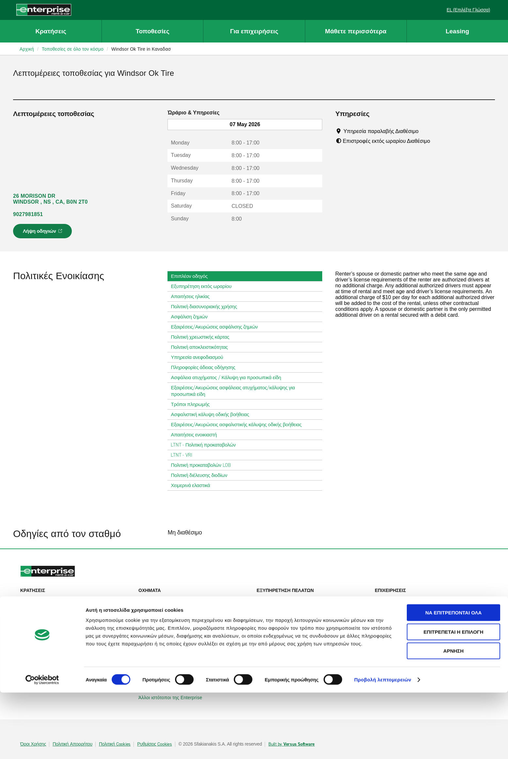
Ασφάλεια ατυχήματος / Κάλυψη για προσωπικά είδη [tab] (228, 377)
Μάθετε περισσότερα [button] (356, 31)
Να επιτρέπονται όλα (453, 679)
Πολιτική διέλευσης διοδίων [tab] (201, 475)
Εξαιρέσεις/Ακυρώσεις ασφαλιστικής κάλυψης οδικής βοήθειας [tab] (239, 424)
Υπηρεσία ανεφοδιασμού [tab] (199, 357)
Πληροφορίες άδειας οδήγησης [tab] (205, 367)
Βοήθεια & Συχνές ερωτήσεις (290, 599)
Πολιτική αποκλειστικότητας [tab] (202, 347)
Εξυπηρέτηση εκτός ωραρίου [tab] (203, 286)
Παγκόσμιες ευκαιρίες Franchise (294, 661)
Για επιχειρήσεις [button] (254, 31)
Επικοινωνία (273, 608)
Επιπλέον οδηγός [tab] (192, 276)
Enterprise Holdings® (283, 651)
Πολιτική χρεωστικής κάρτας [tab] (202, 337)
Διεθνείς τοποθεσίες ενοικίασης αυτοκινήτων (70, 642)
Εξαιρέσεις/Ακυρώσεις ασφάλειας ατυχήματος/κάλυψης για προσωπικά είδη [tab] (245, 390)
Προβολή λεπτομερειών (382, 746)
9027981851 (28, 214)
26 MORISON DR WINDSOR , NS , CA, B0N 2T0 (50, 199)
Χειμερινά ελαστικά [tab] (193, 485)
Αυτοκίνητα (153, 599)
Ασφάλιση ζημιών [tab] (192, 316)
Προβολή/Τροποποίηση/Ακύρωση (59, 608)
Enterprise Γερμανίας (164, 651)
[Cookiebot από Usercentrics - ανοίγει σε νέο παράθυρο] (42, 746)
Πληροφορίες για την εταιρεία (291, 642)
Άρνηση (453, 717)
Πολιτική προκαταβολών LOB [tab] (203, 465)
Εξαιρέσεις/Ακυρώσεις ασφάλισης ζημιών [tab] (217, 327)
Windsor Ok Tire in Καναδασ (141, 49)
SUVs (148, 608)
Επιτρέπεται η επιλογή (453, 698)
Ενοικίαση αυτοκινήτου (47, 599)
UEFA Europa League (401, 624)
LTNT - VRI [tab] (184, 455)
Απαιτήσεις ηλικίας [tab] (192, 296)
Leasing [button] (457, 31)
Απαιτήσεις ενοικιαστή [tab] (196, 434)
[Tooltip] (424, 131)
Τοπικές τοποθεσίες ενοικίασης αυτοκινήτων (69, 633)
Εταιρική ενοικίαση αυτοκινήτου (411, 599)
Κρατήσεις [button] (50, 31)
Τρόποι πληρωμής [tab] (193, 404)
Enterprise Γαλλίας (161, 661)
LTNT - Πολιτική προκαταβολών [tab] (206, 445)
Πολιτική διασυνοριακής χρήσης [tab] (206, 306)
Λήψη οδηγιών (43, 233)
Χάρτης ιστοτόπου (279, 617)
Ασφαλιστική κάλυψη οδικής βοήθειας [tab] (212, 414)
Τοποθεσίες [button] (152, 31)
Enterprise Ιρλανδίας (163, 642)
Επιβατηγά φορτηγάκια (166, 617)
